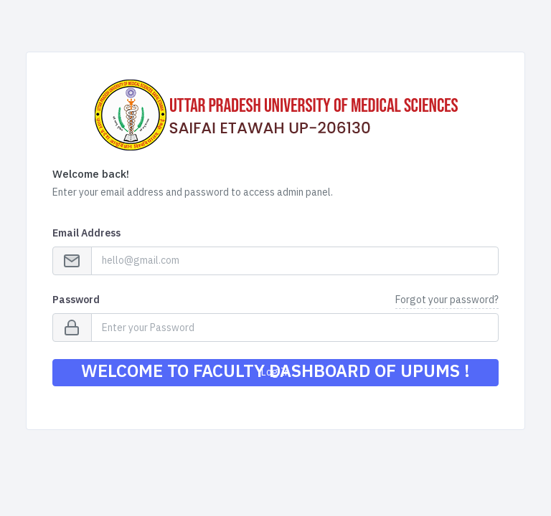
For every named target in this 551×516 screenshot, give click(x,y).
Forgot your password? (447, 299)
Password (76, 299)
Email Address (86, 232)
